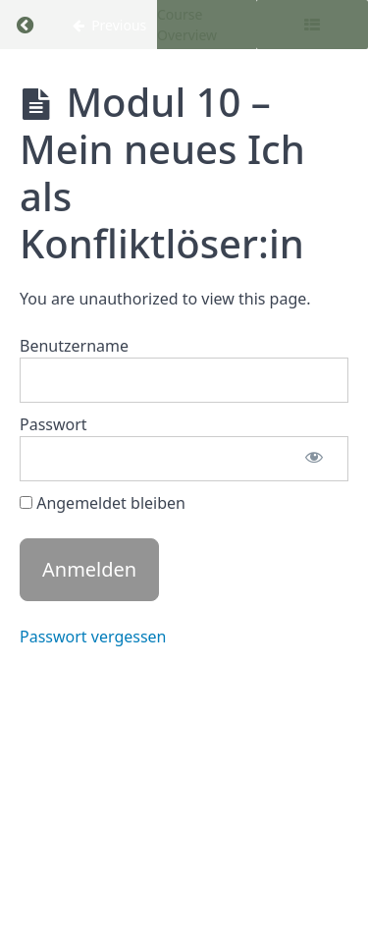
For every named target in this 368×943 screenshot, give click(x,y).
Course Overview (187, 24)
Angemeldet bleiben (102, 503)
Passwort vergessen (93, 636)
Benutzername (74, 346)
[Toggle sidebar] (312, 24)
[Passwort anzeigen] (314, 458)
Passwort (53, 424)
